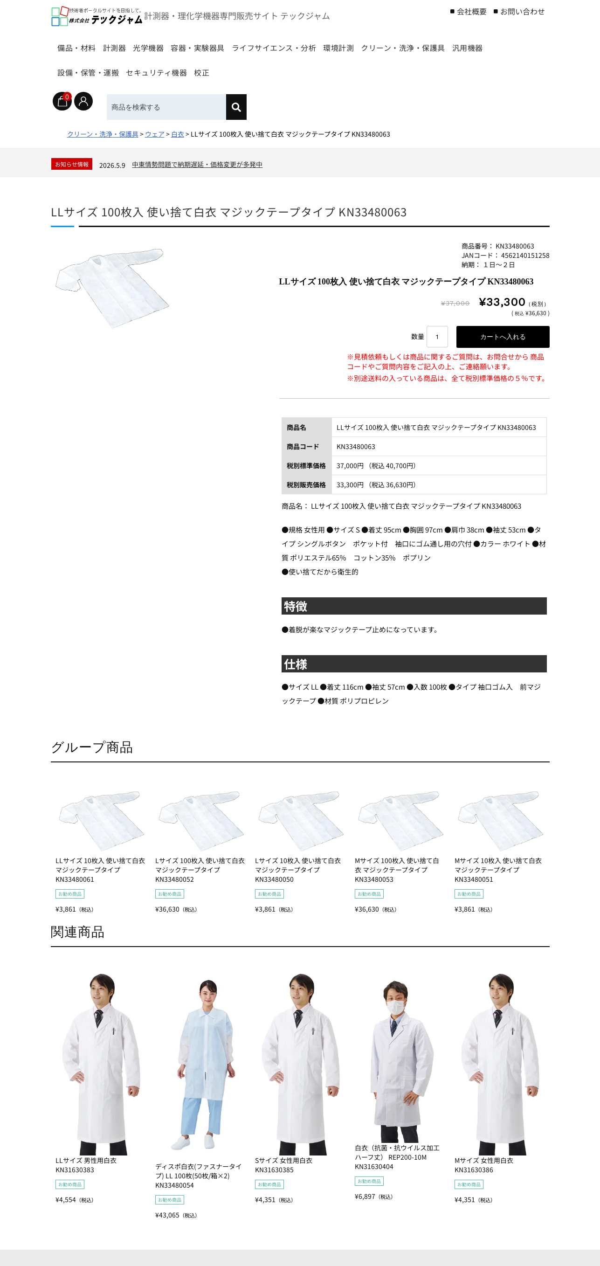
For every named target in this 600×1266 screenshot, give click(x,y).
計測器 (134, 43)
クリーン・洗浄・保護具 (105, 68)
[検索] (245, 107)
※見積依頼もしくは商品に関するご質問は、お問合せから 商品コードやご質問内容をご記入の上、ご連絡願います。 (445, 364)
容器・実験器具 (248, 43)
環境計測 (423, 43)
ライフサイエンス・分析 (342, 43)
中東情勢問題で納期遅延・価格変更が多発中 (197, 164)
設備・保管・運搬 (255, 68)
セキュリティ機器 (341, 68)
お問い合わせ (522, 11)
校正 (401, 68)
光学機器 (183, 43)
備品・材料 (81, 43)
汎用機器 (186, 68)
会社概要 (472, 11)
